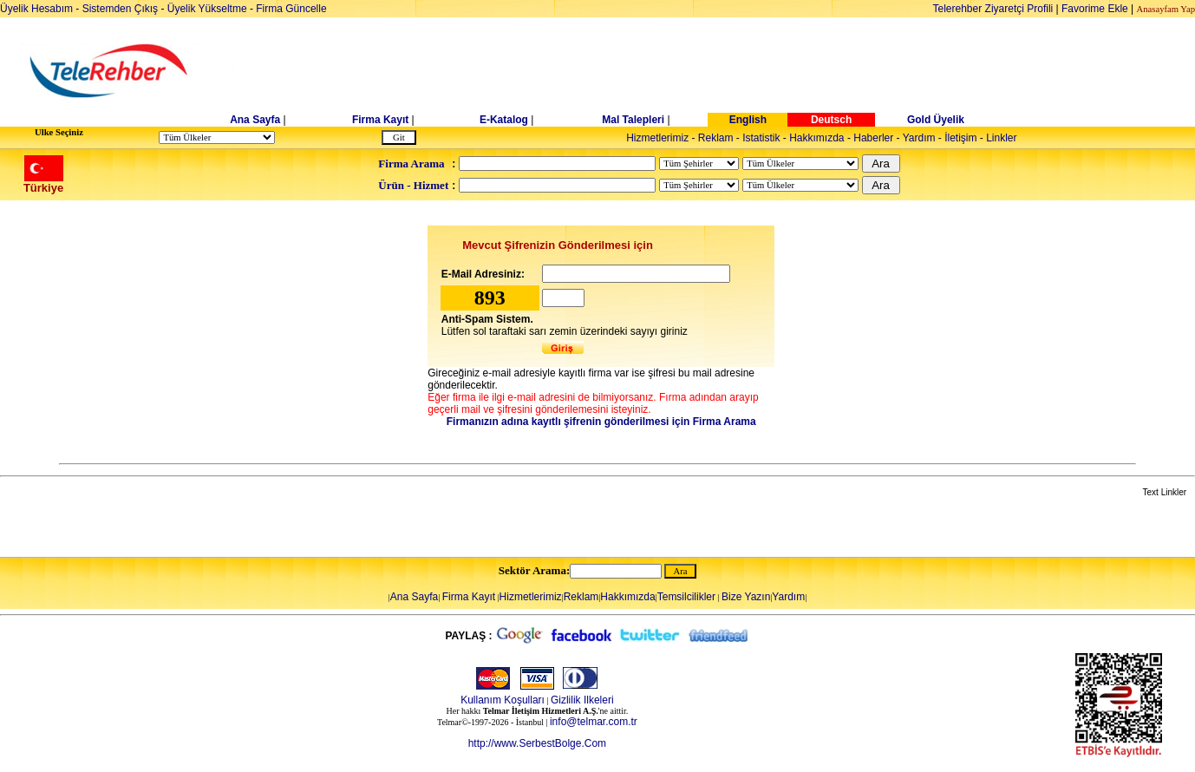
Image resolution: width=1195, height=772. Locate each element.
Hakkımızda (816, 138)
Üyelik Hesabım (36, 9)
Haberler (873, 138)
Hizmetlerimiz (657, 138)
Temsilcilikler (686, 597)
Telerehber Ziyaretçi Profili (993, 9)
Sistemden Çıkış (120, 9)
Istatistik (761, 138)
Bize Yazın (746, 597)
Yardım (919, 138)
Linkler (1001, 138)
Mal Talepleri (633, 120)
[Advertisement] (731, 71)
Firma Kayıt (380, 120)
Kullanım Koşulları (502, 700)
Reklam (716, 138)
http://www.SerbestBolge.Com (537, 743)
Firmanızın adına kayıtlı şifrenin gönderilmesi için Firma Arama (601, 421)
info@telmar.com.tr (593, 722)
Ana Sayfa (255, 120)
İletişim (960, 138)
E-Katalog (504, 120)
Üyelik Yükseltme (207, 9)
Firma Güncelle (291, 9)
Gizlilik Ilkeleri (582, 700)
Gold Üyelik (935, 120)
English (748, 120)
